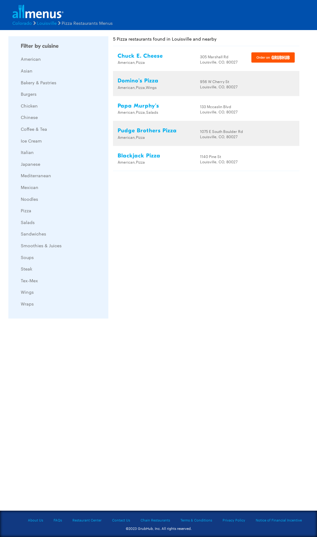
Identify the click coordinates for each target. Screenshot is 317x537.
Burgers (29, 94)
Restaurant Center (87, 519)
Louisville (47, 22)
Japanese (30, 164)
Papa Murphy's (138, 106)
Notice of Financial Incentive (279, 519)
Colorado (22, 22)
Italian (27, 152)
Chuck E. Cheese (140, 56)
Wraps (27, 304)
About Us (35, 519)
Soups (27, 257)
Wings (27, 292)
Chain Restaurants (155, 519)
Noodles (29, 199)
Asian (27, 71)
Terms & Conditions (196, 519)
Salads (28, 222)
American (31, 59)
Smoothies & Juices (41, 245)
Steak (26, 269)
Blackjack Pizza (139, 155)
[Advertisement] (54, 416)
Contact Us (121, 519)
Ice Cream (31, 141)
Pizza (26, 210)
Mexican (29, 187)
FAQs (58, 519)
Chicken (29, 106)
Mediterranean (36, 175)
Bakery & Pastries (38, 82)
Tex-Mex (29, 280)
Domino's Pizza (138, 80)
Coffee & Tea (34, 129)
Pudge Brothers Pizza (147, 130)
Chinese (29, 117)
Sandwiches (33, 234)
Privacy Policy (234, 519)
